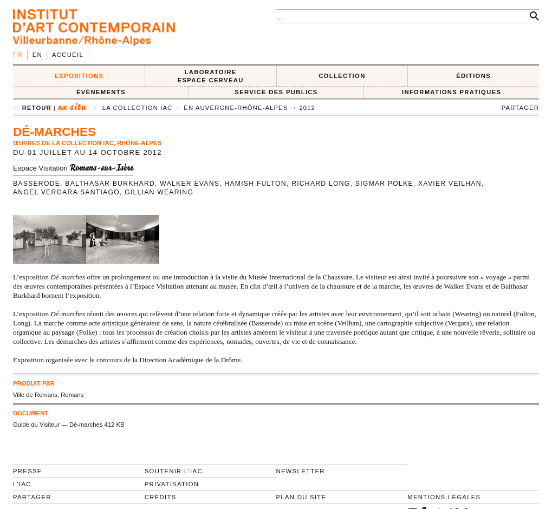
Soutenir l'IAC (174, 471)
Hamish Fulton (255, 183)
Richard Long (320, 183)
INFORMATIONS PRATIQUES (451, 92)
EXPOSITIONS (78, 76)
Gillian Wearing (159, 192)
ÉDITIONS (473, 76)
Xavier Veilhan (450, 183)
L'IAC (22, 484)
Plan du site (301, 497)
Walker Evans (189, 183)
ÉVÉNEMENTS (101, 92)
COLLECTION (342, 76)
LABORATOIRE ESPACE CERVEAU (211, 76)
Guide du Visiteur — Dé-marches (57, 424)
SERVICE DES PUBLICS (276, 92)
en (37, 54)
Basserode (36, 183)
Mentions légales (443, 497)
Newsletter (300, 471)
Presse (27, 471)
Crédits (161, 497)
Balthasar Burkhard (110, 183)
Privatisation (172, 484)
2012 (307, 108)
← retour (32, 108)
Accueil (67, 54)
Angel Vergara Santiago (66, 192)
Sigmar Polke (384, 183)
